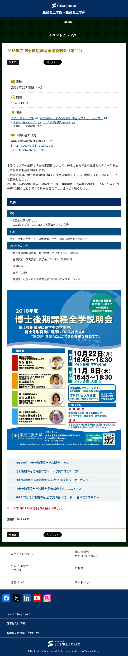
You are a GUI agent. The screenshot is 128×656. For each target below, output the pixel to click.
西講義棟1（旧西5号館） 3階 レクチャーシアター (74, 118)
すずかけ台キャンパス (27, 122)
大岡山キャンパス (25, 118)
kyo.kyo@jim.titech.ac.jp (37, 145)
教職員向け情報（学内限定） (24, 633)
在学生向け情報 (16, 623)
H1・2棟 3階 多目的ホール (59, 122)
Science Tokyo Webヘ (20, 614)
